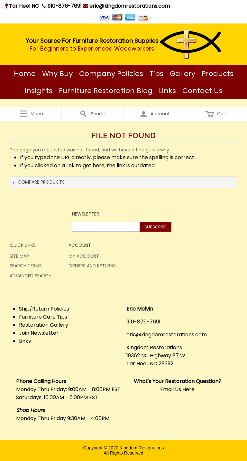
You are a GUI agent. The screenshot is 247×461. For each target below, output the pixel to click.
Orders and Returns (92, 266)
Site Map (19, 256)
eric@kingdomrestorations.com (126, 6)
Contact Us (202, 91)
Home (25, 74)
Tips (156, 74)
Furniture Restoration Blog (105, 91)
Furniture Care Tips (43, 317)
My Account (84, 256)
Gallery (182, 74)
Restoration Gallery (43, 325)
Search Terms (26, 266)
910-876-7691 (65, 6)
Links (167, 91)
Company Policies (111, 74)
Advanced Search (30, 276)
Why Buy (57, 74)
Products (217, 74)
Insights (38, 91)
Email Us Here (177, 389)
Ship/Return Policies (44, 308)
